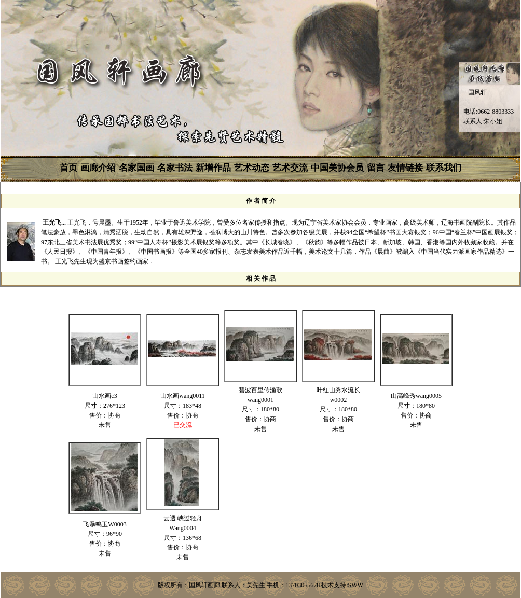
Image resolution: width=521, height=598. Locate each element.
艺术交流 (290, 168)
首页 (68, 168)
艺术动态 (251, 168)
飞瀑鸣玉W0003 (104, 524)
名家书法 (175, 168)
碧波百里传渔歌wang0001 (260, 395)
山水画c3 (104, 395)
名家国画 (136, 168)
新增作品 (213, 168)
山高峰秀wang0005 (416, 395)
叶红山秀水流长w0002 (338, 395)
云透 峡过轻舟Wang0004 (182, 523)
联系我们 (443, 168)
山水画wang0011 (182, 395)
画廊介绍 (98, 168)
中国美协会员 (337, 168)
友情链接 (405, 168)
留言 (376, 168)
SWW (355, 585)
